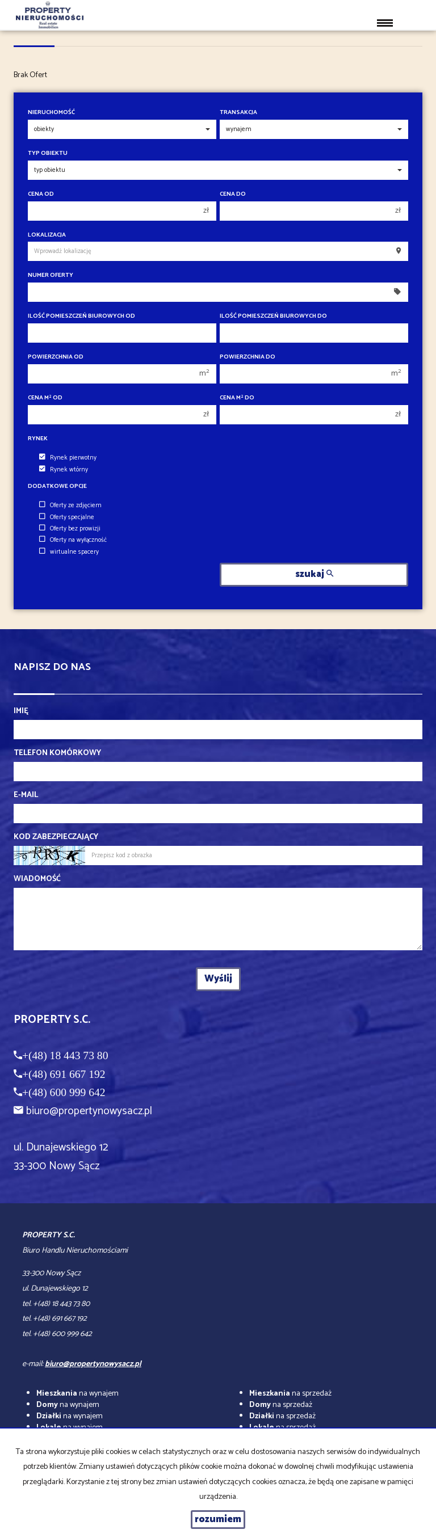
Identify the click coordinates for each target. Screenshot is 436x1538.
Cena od (41, 194)
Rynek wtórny (63, 470)
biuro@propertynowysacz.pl (89, 1111)
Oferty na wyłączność (73, 540)
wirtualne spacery (69, 552)
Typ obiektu (48, 153)
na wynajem (77, 1393)
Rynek (38, 439)
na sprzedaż (290, 1393)
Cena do (233, 194)
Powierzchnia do (247, 357)
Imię (21, 711)
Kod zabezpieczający (56, 837)
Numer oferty (50, 275)
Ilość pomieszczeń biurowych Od (81, 316)
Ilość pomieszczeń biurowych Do (273, 316)
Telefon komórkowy (57, 753)
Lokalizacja (47, 235)
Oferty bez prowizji (69, 529)
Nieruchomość (51, 112)
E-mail (26, 795)
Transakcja (238, 112)
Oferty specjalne (66, 517)
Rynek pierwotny (68, 458)
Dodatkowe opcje (57, 486)
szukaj (314, 574)
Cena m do (237, 398)
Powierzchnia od (55, 357)
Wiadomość (37, 879)
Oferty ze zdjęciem (70, 505)
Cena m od (45, 398)
